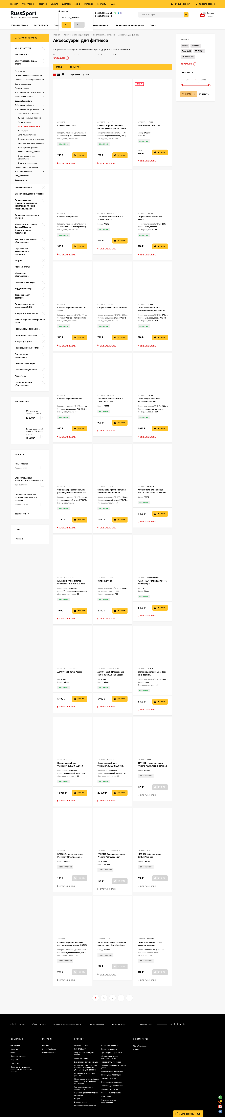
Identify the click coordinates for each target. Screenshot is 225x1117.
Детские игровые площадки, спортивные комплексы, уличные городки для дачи (85, 1068)
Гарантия (42, 4)
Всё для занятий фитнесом (27, 109)
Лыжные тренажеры (109, 1089)
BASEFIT (195, 46)
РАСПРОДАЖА (80, 1049)
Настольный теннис (23, 97)
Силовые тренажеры (109, 1045)
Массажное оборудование (85, 1106)
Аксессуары (106, 1096)
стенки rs (19, 539)
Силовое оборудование (111, 1093)
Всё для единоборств (24, 105)
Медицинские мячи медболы (31, 143)
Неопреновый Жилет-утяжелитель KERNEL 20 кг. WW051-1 (70, 766)
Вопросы (88, 4)
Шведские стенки (81, 1058)
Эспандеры (23, 130)
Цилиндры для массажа (28, 113)
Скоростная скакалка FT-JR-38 (112, 307)
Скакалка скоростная (67, 216)
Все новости (22, 514)
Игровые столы (80, 1102)
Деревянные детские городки (86, 1062)
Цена (86, 75)
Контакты (102, 4)
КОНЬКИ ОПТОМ (81, 1045)
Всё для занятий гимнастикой (28, 92)
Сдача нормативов (23, 84)
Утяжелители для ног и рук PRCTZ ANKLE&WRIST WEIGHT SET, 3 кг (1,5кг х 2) (152, 493)
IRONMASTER (188, 57)
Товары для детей (108, 1078)
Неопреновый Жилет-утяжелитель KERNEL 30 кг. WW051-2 (110, 766)
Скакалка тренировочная (69, 399)
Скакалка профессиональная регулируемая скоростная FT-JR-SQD (71, 493)
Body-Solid (186, 51)
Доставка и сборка (71, 4)
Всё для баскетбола (23, 101)
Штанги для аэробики (27, 163)
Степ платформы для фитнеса (31, 139)
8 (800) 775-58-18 (103, 16)
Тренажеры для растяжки (111, 1053)
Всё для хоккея (21, 180)
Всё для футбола (22, 176)
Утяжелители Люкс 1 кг (149, 125)
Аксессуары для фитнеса (29, 126)
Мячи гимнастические (28, 135)
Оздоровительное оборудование (108, 1101)
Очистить (204, 94)
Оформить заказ (49, 1053)
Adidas (185, 46)
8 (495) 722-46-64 (103, 13)
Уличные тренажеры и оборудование (83, 1088)
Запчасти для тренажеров (112, 1086)
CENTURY (199, 51)
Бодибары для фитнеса (28, 147)
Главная (14, 4)
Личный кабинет (49, 1049)
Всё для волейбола (23, 171)
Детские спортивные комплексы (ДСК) (109, 1057)
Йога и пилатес (24, 122)
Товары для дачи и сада (111, 1062)
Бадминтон (20, 71)
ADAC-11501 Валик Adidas (69, 672)
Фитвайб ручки (104, 581)
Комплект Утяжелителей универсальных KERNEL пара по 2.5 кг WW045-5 (71, 584)
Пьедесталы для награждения (28, 75)
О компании (28, 4)
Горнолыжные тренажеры (112, 1071)
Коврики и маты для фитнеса (31, 152)
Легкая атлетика (22, 88)
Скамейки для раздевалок (26, 167)
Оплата (54, 4)
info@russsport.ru (97, 1024)
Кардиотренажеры (109, 1049)
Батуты (77, 1099)
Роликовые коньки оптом (111, 1082)
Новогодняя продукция (111, 1075)
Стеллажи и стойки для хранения (29, 80)
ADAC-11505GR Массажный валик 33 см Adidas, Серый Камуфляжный (110, 675)
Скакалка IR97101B (66, 125)
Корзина (45, 1045)
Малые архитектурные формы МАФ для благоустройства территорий (86, 1081)
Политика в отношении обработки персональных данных (21, 1069)
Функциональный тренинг (29, 118)
